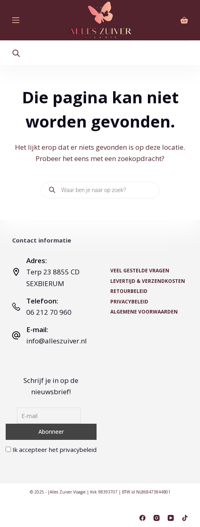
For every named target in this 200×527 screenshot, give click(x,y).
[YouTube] (171, 518)
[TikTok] (185, 518)
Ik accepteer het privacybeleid (51, 449)
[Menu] (15, 20)
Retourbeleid (128, 291)
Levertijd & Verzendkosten (147, 281)
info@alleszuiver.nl (56, 340)
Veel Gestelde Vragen (139, 271)
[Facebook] (142, 518)
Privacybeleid (129, 302)
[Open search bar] (16, 53)
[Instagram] (157, 518)
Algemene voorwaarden (144, 312)
